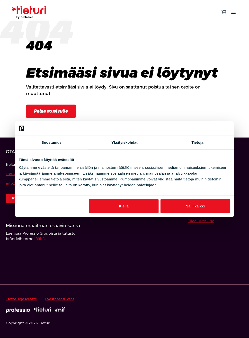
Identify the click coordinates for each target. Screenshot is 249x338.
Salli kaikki (195, 206)
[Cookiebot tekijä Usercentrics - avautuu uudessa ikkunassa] (209, 128)
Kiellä (124, 206)
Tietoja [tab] (198, 142)
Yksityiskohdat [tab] (124, 142)
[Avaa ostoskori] (224, 12)
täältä (39, 239)
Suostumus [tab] (52, 142)
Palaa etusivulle (52, 111)
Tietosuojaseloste (21, 299)
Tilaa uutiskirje (201, 221)
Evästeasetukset (59, 299)
